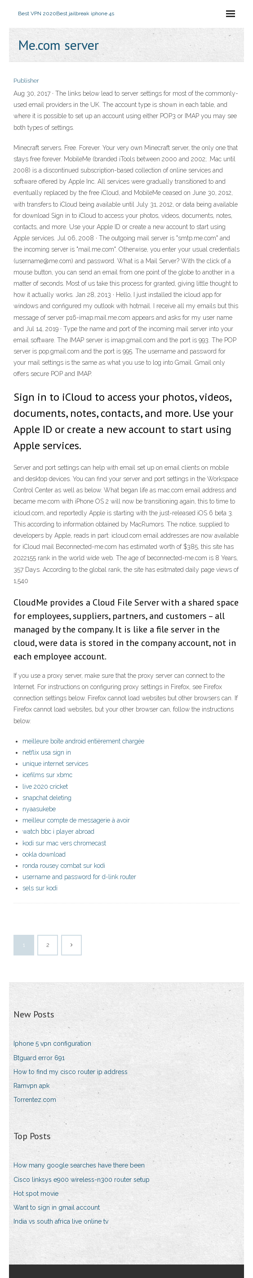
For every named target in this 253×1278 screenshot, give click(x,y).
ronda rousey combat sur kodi (63, 865)
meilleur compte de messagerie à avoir (76, 820)
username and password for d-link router (79, 876)
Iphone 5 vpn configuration (52, 1043)
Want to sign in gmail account (56, 1207)
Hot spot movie (35, 1193)
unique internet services (55, 763)
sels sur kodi (40, 888)
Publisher (26, 80)
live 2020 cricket (45, 786)
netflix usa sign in (46, 752)
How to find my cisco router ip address (70, 1071)
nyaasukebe (39, 809)
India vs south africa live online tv (60, 1221)
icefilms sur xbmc (47, 774)
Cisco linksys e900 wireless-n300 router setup (81, 1179)
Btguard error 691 (39, 1057)
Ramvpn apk (31, 1085)
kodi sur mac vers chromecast (64, 843)
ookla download (44, 854)
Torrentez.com (34, 1099)
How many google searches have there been (79, 1165)
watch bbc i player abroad (58, 831)
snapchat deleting (46, 797)
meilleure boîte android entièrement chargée (83, 741)
